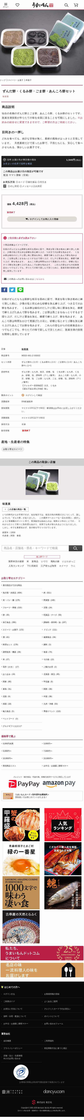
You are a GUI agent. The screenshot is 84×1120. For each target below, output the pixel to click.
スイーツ (63, 566)
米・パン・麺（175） (12, 600)
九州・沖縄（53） (51, 704)
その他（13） (49, 659)
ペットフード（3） (11, 719)
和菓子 (29, 80)
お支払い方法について (12, 1009)
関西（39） (48, 689)
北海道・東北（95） (52, 674)
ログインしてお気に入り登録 (42, 219)
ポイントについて (51, 1016)
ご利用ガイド (9, 1001)
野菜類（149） (50, 600)
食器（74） (48, 652)
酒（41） (7, 637)
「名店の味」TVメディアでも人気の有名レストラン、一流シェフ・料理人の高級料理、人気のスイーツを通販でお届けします (42, 970)
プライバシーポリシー (12, 1048)
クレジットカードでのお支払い (57, 1009)
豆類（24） (48, 607)
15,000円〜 (48, 758)
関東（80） (7, 682)
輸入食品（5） (9, 711)
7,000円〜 (48, 751)
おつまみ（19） (9, 674)
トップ (3, 80)
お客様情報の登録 (51, 994)
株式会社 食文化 (44, 1102)
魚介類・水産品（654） (13, 593)
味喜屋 (6, 96)
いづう (44, 561)
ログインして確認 (34, 395)
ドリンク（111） (51, 630)
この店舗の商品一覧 (16, 509)
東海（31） (7, 689)
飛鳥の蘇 (55, 561)
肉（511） (48, 593)
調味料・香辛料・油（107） (56, 622)
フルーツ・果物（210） (13, 607)
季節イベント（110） (53, 711)
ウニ (73, 566)
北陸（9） (7, 696)
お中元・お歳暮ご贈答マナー (56, 766)
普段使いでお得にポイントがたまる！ (32, 795)
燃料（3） (48, 644)
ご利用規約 (49, 1041)
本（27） (7, 659)
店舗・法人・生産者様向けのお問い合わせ (12, 1057)
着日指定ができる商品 (12, 585)
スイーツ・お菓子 (15, 80)
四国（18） (7, 704)
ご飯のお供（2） (51, 667)
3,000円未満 (8, 744)
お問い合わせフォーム (53, 1024)
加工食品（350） (10, 622)
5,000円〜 (7, 751)
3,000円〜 (48, 744)
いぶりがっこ (68, 561)
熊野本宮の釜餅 (16, 561)
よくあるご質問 (50, 1001)
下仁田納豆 (32, 566)
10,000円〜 (7, 758)
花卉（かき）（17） (11, 667)
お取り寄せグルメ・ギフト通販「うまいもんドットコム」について (42, 953)
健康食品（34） (50, 637)
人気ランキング (16, 566)
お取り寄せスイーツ (12, 449)
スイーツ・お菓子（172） (14, 630)
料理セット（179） (11, 644)
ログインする (9, 994)
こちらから (39, 279)
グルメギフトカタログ (12, 726)
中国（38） (48, 696)
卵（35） (7, 615)
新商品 (35, 561)
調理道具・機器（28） (12, 652)
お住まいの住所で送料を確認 (17, 163)
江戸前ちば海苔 (48, 566)
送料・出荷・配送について (14, 1016)
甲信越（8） (49, 682)
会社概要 (7, 1041)
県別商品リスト (9, 766)
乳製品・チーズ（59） (53, 615)
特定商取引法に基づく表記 (55, 1048)
